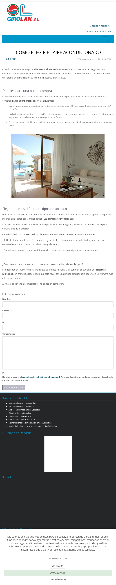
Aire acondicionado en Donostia (22, 406)
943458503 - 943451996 (99, 31)
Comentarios (8, 333)
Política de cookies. (58, 579)
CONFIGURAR (58, 565)
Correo (5, 310)
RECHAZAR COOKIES (58, 558)
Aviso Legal (28, 376)
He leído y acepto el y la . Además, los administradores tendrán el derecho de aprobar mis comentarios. (57, 378)
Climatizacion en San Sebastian (22, 419)
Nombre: (6, 299)
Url (3, 322)
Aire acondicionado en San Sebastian (24, 409)
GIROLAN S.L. (12, 59)
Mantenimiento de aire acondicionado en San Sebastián (33, 426)
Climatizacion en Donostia (20, 416)
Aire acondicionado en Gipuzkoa (22, 403)
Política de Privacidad (49, 376)
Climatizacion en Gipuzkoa (20, 413)
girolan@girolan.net (101, 25)
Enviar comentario (13, 387)
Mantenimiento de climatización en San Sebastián (30, 422)
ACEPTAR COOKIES (57, 573)
